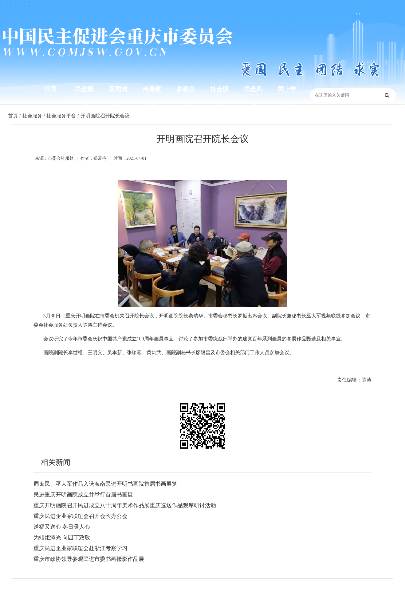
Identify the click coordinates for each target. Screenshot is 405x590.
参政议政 (185, 98)
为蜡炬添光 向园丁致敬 (61, 537)
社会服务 (219, 98)
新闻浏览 (118, 98)
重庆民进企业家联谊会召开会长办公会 (80, 516)
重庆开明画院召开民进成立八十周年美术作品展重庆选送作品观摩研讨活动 (124, 505)
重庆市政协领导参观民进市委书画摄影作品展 (88, 559)
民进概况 (84, 98)
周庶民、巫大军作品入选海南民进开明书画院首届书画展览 (105, 484)
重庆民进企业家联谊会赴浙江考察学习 (80, 548)
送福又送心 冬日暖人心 (61, 527)
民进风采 (253, 98)
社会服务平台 (61, 115)
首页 (50, 89)
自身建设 (152, 98)
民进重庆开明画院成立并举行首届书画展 (83, 495)
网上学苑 (287, 98)
